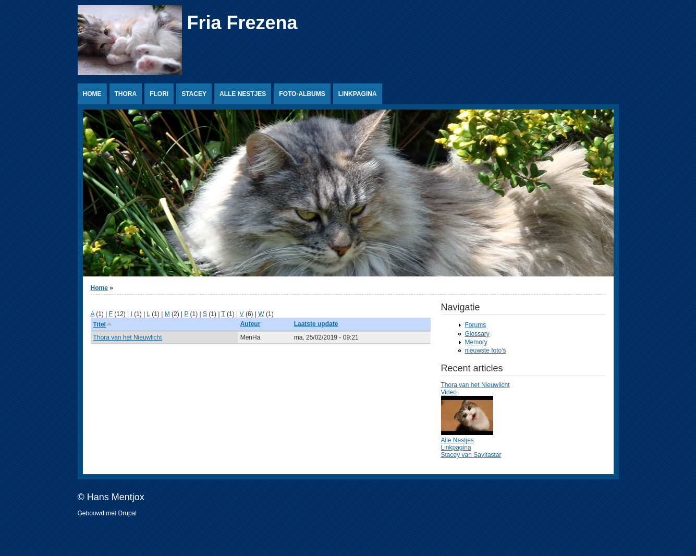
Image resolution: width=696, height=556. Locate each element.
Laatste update (316, 324)
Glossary (477, 333)
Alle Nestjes (242, 94)
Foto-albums (302, 94)
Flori (159, 94)
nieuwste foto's (485, 350)
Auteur (250, 324)
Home (92, 94)
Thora (126, 94)
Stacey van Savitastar (471, 454)
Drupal (127, 513)
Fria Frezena (242, 22)
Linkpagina (357, 94)
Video (449, 392)
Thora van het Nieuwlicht (127, 337)
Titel (103, 324)
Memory (476, 342)
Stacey (193, 94)
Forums (475, 325)
